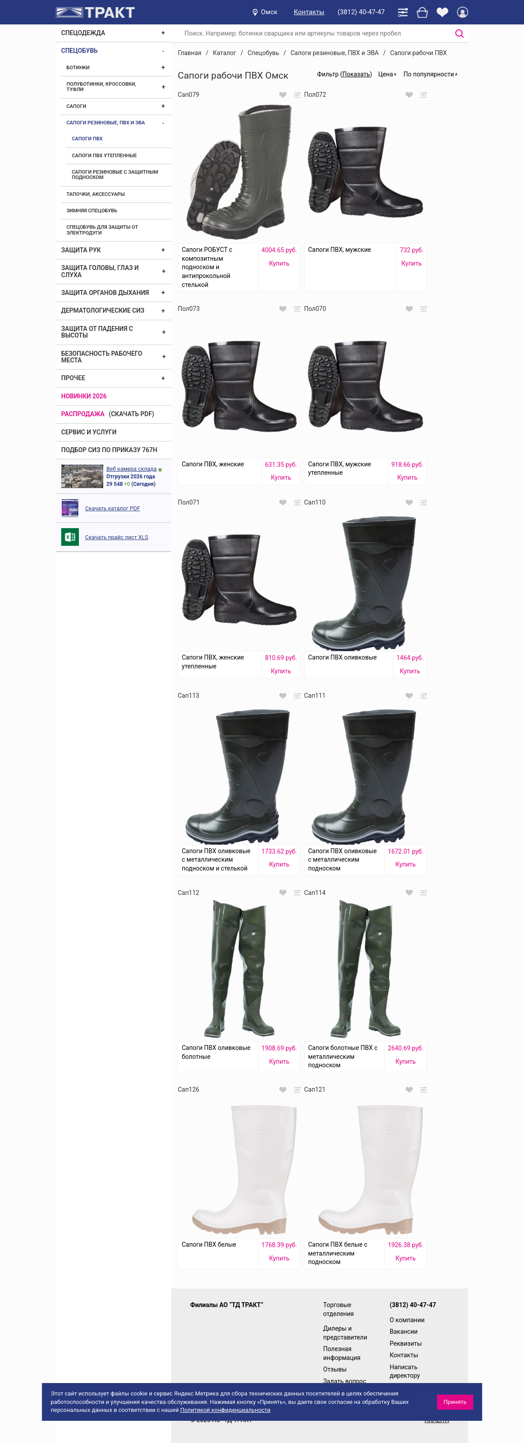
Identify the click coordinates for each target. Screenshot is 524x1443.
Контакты (309, 12)
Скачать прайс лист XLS (116, 537)
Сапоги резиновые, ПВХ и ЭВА (105, 123)
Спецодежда (83, 32)
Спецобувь (79, 50)
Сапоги (76, 106)
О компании (407, 1320)
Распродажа (83, 413)
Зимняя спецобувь (91, 211)
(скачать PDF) (131, 413)
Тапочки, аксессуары (95, 194)
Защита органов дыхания (105, 292)
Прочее (73, 378)
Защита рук (81, 250)
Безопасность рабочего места (101, 357)
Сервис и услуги (89, 432)
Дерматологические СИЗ (103, 310)
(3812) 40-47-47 (361, 12)
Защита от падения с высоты (97, 332)
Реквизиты (406, 1343)
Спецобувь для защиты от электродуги (102, 229)
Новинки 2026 (84, 396)
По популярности (428, 74)
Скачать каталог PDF (112, 508)
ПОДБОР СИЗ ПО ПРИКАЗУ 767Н (109, 449)
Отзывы (335, 1369)
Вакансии (404, 1331)
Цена (385, 74)
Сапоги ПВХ (87, 139)
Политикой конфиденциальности (225, 1410)
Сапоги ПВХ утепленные (104, 156)
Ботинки (78, 68)
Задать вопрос (344, 1381)
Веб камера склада (131, 468)
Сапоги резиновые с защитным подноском (115, 174)
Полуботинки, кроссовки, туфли (101, 86)
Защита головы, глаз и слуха (100, 271)
